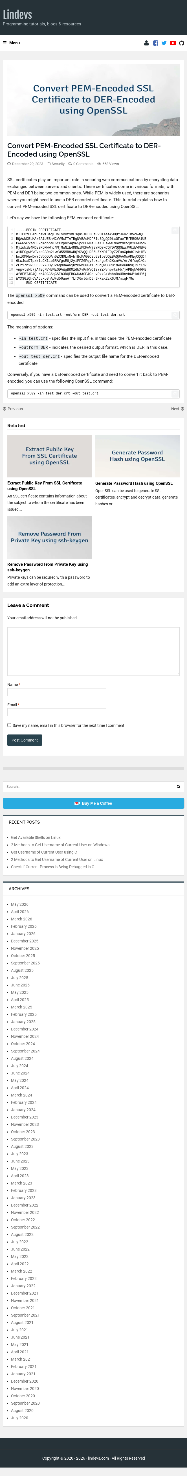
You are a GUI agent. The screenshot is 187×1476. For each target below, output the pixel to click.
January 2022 (23, 1294)
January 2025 (23, 1030)
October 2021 (23, 1316)
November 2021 (25, 1309)
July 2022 (19, 1250)
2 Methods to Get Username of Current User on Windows (60, 853)
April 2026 (20, 920)
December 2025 (24, 949)
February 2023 (24, 1199)
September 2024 (25, 1059)
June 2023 (20, 1169)
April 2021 (20, 1360)
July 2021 (19, 1338)
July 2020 (19, 1426)
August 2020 (22, 1419)
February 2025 (24, 1023)
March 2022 (21, 1279)
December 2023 (24, 1125)
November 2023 (25, 1133)
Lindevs (17, 14)
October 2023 (23, 1140)
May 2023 (19, 1177)
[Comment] (93, 655)
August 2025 (22, 979)
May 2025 (19, 1001)
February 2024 (24, 1111)
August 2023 (22, 1155)
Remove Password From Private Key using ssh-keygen (47, 567)
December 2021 (24, 1301)
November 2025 (25, 957)
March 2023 (21, 1191)
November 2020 (25, 1397)
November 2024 (25, 1045)
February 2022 (24, 1287)
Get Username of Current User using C (44, 860)
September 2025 (25, 971)
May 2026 (19, 913)
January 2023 (23, 1206)
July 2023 (19, 1162)
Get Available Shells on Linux (36, 846)
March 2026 (21, 927)
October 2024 (23, 1052)
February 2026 (24, 935)
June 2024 (20, 1081)
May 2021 (19, 1353)
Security (58, 164)
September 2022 (25, 1235)
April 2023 (20, 1184)
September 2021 (25, 1323)
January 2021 (23, 1382)
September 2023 (25, 1147)
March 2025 (21, 1015)
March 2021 (21, 1367)
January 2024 (23, 1118)
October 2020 (23, 1404)
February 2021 (24, 1375)
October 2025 (23, 964)
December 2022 (24, 1213)
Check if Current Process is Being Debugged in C (52, 875)
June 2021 (20, 1345)
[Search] (178, 795)
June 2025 (20, 993)
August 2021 (22, 1331)
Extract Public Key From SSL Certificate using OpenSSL (44, 486)
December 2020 (24, 1389)
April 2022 (20, 1272)
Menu (11, 42)
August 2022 (22, 1243)
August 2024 (22, 1067)
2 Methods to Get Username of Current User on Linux (57, 868)
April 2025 (20, 1008)
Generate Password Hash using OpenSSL (134, 483)
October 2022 (23, 1228)
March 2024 (21, 1103)
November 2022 (25, 1221)
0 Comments (83, 164)
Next (177, 409)
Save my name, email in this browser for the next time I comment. (69, 734)
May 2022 (19, 1265)
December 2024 (24, 1037)
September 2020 (25, 1411)
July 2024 (19, 1074)
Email (13, 713)
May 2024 (19, 1089)
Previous (13, 409)
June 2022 (20, 1257)
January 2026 (23, 942)
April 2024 (20, 1096)
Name (13, 693)
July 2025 (19, 986)
